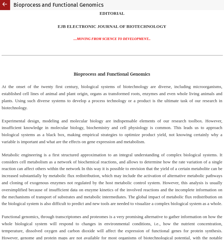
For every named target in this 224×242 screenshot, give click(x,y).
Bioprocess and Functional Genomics (58, 5)
